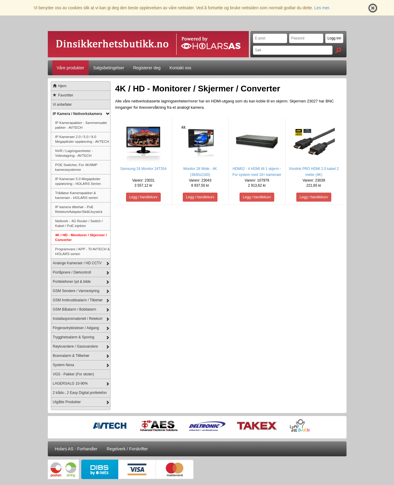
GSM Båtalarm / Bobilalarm (74, 309)
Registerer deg (147, 67)
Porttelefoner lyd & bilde (72, 282)
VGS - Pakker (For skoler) (73, 374)
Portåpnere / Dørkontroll (72, 272)
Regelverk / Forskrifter (127, 448)
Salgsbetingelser (108, 67)
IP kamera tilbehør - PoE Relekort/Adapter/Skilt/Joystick (79, 209)
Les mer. (322, 7)
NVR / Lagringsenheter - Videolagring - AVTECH (74, 153)
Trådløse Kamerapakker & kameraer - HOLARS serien (76, 195)
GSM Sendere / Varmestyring (76, 291)
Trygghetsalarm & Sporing (73, 337)
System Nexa (63, 365)
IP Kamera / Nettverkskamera (77, 114)
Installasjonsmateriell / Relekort (77, 319)
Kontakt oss (180, 67)
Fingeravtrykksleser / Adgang (76, 328)
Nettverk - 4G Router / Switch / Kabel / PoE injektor (79, 223)
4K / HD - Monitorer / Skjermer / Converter (81, 237)
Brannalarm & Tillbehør (71, 356)
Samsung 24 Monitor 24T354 (143, 169)
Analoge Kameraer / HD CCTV (77, 263)
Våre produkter (71, 67)
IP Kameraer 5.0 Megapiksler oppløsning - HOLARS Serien (78, 181)
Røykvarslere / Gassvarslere (75, 346)
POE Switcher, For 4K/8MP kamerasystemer (76, 167)
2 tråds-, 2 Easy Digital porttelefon (80, 393)
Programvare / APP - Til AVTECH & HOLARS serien (82, 251)
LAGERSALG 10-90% (70, 383)
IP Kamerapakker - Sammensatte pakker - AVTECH (81, 125)
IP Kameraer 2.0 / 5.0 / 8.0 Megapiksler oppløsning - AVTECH (82, 139)
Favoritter (62, 95)
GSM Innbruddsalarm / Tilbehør (78, 300)
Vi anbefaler (62, 104)
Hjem (59, 86)
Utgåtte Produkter (67, 402)
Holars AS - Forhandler (76, 448)
